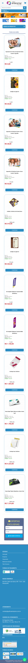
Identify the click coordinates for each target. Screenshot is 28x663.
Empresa (5, 556)
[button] (2, 15)
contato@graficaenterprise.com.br (12, 611)
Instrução (5, 554)
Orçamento (5, 559)
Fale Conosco (6, 564)
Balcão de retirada (7, 561)
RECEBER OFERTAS (15, 536)
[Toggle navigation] (2, 3)
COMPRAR (14, 70)
